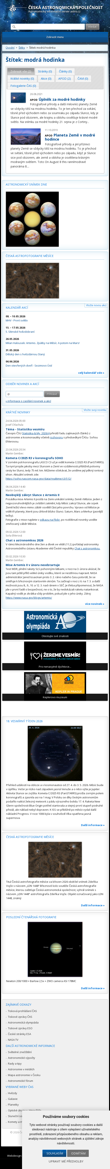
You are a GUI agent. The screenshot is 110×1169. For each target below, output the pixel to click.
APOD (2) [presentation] (64, 78)
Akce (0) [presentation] (46, 78)
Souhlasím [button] (55, 1153)
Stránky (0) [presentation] (45, 71)
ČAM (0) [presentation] (83, 78)
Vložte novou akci (96, 305)
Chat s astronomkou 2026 (24, 540)
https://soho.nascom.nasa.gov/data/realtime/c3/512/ (38, 478)
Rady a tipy (15, 1063)
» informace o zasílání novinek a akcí (28, 401)
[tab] (20, 71)
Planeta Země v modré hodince (70, 137)
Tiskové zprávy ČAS (20, 1017)
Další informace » (93, 825)
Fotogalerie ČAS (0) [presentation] (23, 86)
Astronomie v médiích (21, 1069)
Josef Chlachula (14, 424)
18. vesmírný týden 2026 (24, 721)
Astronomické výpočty (21, 1058)
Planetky (13, 1104)
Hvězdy (12, 1093)
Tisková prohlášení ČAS (22, 1011)
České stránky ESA (19, 1034)
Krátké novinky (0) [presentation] (22, 78)
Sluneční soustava (19, 1116)
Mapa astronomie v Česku (24, 1075)
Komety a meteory (19, 1122)
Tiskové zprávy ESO (20, 1028)
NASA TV (13, 1040)
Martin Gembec (14, 453)
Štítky (22, 47)
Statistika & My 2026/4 (36, 433)
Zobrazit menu (55, 37)
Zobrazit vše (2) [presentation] (20, 71)
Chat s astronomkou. (87, 548)
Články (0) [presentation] (65, 71)
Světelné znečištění (20, 1052)
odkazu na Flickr (50, 519)
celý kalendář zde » (91, 373)
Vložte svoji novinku (95, 410)
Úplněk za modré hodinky (62, 99)
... (88, 122)
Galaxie (13, 1099)
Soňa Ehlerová (14, 535)
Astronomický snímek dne (26, 184)
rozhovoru (56, 437)
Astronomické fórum (20, 1081)
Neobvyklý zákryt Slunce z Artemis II (32, 495)
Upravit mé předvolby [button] (66, 1161)
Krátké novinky (18, 412)
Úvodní (10, 47)
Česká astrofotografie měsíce (29, 256)
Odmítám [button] (78, 1153)
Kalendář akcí (17, 307)
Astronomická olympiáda (23, 1022)
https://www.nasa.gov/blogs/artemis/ (29, 597)
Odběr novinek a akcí (22, 384)
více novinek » (94, 604)
